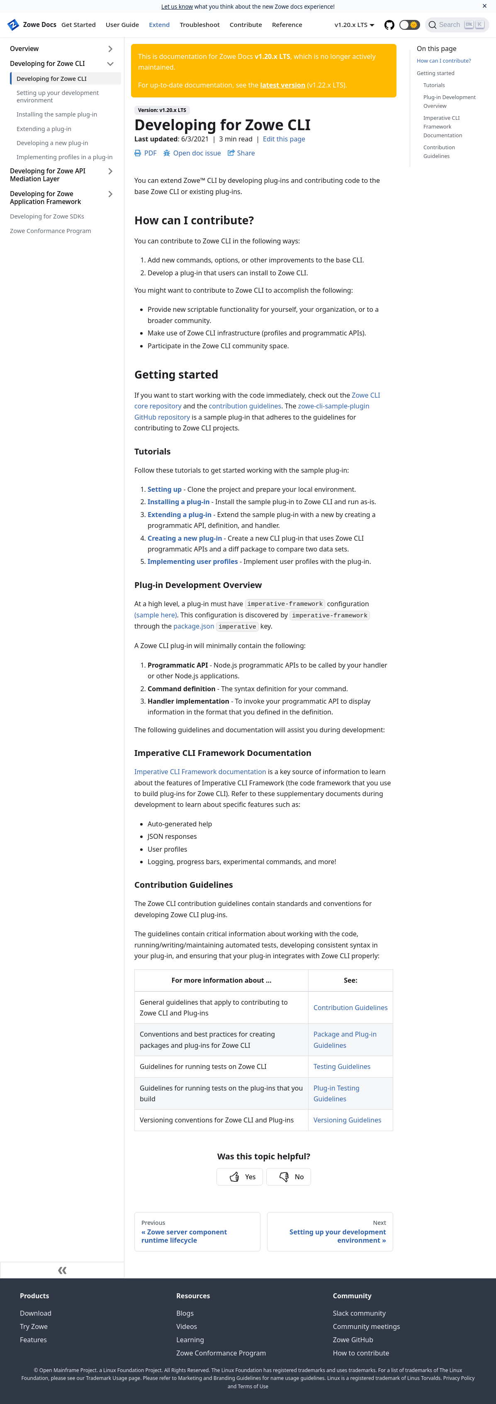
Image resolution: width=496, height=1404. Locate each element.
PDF (145, 153)
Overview (24, 48)
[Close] (484, 6)
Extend (159, 24)
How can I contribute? (444, 60)
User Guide (122, 24)
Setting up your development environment (58, 96)
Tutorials (434, 85)
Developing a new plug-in (52, 142)
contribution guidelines (245, 406)
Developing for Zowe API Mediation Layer (47, 174)
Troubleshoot (200, 24)
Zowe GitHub (353, 1339)
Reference (287, 24)
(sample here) (155, 614)
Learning (190, 1339)
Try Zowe (34, 1326)
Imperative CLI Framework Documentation (442, 126)
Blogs (185, 1313)
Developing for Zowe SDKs (47, 216)
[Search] (457, 24)
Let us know (177, 6)
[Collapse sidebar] (62, 1270)
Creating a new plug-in (185, 538)
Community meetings (366, 1326)
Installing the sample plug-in (57, 114)
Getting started (436, 73)
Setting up (165, 489)
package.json (193, 626)
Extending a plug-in (44, 128)
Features (33, 1339)
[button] (409, 25)
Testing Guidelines (342, 1066)
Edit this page (284, 138)
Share (246, 153)
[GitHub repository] (389, 25)
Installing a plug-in (179, 501)
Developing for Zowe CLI (47, 63)
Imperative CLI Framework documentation (200, 771)
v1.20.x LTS (351, 24)
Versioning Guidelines (348, 1120)
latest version (282, 85)
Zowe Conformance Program (50, 230)
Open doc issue (192, 153)
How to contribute (361, 1353)
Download (35, 1313)
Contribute (246, 24)
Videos (186, 1326)
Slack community (359, 1313)
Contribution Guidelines (351, 1007)
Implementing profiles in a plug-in (65, 157)
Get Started (78, 24)
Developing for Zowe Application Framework (45, 197)
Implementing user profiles (193, 561)
